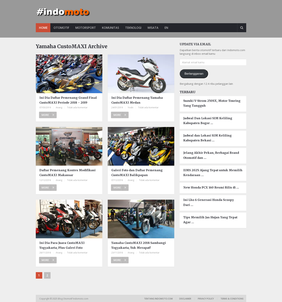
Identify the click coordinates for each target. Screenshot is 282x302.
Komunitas (111, 28)
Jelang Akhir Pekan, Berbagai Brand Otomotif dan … (211, 155)
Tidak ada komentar (77, 107)
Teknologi (135, 28)
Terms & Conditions (232, 298)
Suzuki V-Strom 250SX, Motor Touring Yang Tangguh (211, 103)
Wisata (154, 28)
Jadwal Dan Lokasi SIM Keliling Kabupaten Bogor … (207, 120)
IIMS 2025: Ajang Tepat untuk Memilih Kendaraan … (212, 172)
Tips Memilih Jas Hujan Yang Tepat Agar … (210, 219)
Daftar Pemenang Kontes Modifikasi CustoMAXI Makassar (67, 172)
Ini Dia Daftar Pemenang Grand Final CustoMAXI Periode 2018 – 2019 (68, 100)
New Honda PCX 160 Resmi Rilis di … (211, 187)
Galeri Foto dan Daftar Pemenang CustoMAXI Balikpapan (137, 172)
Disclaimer (185, 298)
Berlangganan (194, 73)
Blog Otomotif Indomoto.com (73, 298)
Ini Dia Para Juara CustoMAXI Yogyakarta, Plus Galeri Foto (62, 245)
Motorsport (86, 28)
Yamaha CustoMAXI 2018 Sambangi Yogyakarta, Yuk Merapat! (138, 245)
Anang (59, 107)
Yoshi (130, 107)
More (48, 115)
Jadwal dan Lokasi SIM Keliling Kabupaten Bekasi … (207, 138)
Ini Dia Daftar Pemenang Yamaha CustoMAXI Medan (137, 100)
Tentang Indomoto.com (158, 298)
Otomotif (62, 28)
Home (43, 28)
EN (168, 28)
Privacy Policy (206, 298)
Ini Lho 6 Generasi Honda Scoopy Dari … (208, 202)
